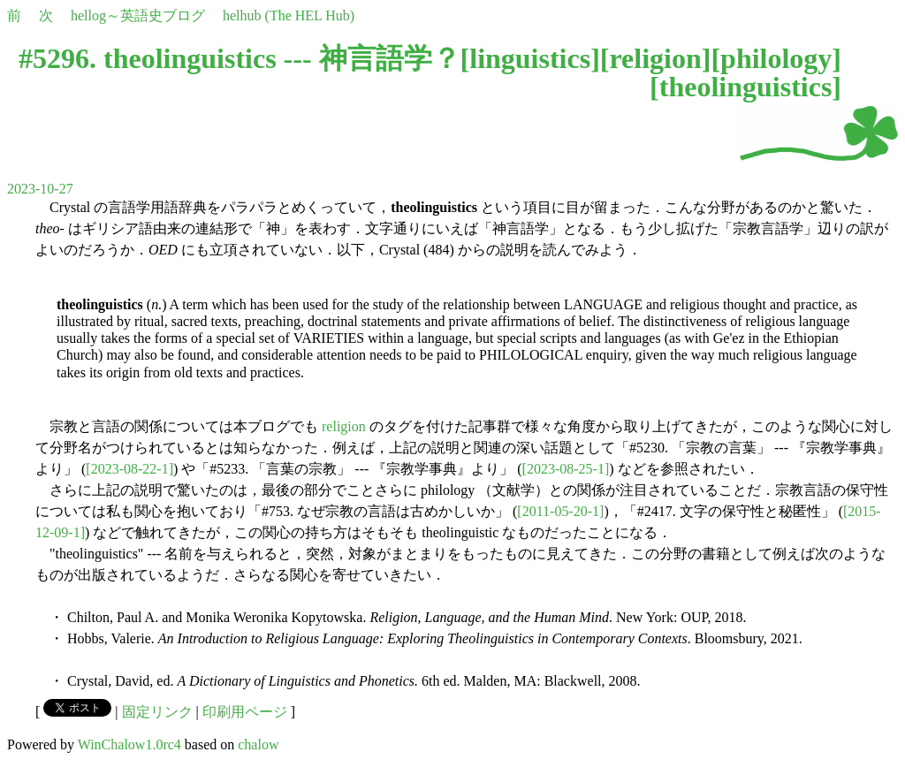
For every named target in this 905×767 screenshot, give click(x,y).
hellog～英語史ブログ (138, 15)
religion (655, 58)
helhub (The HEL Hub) (288, 15)
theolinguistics (746, 87)
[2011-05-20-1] (560, 511)
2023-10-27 (40, 188)
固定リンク (157, 711)
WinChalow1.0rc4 (129, 744)
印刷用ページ (244, 711)
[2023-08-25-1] (566, 468)
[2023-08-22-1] (129, 468)
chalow (258, 744)
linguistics (529, 58)
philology (776, 58)
